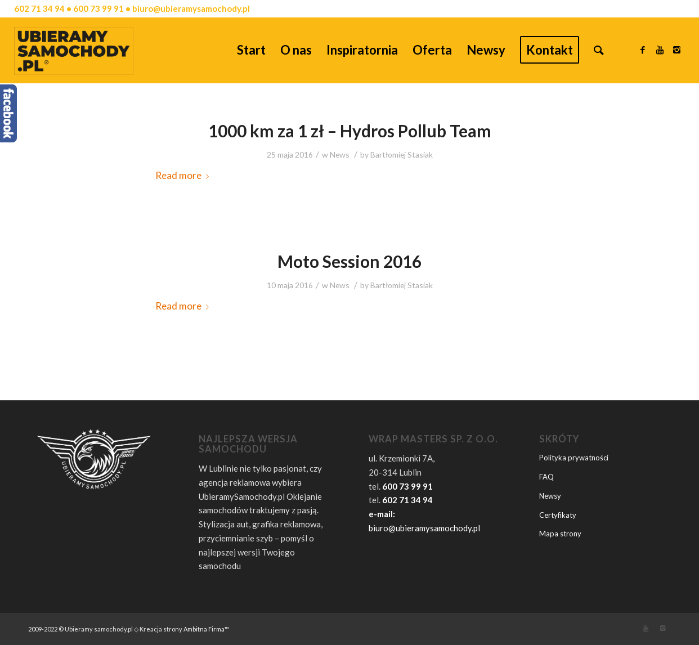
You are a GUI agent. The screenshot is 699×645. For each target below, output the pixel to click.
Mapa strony (560, 533)
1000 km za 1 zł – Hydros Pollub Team (349, 130)
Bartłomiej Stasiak (401, 154)
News (339, 154)
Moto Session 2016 (349, 261)
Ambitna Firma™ (206, 629)
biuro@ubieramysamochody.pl (424, 528)
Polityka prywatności (573, 457)
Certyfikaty (557, 514)
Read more (184, 175)
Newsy (550, 495)
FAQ (546, 476)
